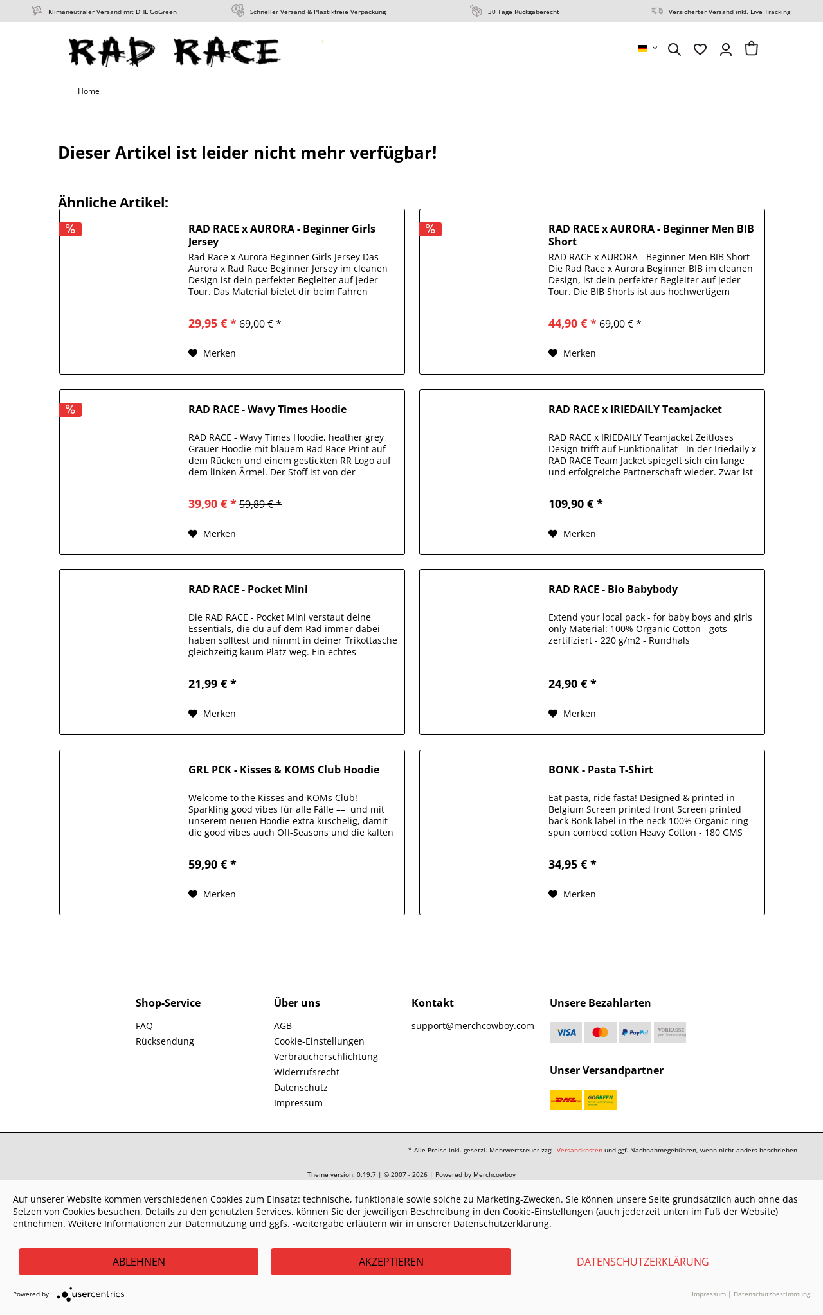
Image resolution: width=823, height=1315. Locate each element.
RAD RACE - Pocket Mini (248, 589)
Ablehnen (139, 1262)
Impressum (298, 1103)
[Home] (89, 91)
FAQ (144, 1025)
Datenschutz (301, 1087)
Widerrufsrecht (306, 1072)
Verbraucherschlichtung (326, 1056)
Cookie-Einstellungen (319, 1041)
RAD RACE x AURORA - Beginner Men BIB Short (651, 235)
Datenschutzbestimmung (772, 1293)
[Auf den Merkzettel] (212, 353)
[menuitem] (649, 48)
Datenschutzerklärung (643, 1262)
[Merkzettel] (700, 49)
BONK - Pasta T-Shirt (600, 770)
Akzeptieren (391, 1262)
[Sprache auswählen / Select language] (649, 48)
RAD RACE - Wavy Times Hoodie (267, 409)
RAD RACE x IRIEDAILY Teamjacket (635, 409)
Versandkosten (579, 1149)
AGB (283, 1025)
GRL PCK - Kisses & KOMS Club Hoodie (283, 770)
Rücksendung (165, 1041)
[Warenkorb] (751, 49)
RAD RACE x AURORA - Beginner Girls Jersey (281, 235)
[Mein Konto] (726, 49)
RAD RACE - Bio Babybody (613, 589)
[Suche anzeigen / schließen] (674, 49)
